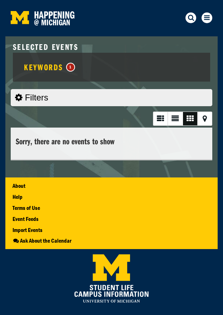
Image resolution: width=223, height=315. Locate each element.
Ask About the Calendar (42, 240)
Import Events (28, 229)
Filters (31, 97)
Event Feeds (26, 218)
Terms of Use (26, 207)
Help (18, 196)
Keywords (49, 67)
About (19, 185)
